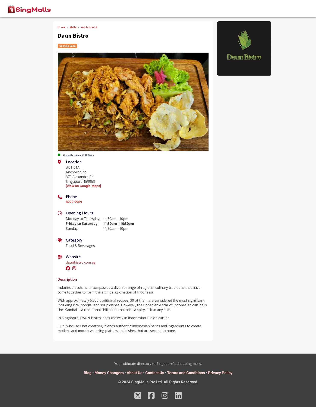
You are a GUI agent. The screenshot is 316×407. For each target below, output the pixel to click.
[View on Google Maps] (83, 186)
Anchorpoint (89, 27)
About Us (134, 372)
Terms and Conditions (186, 372)
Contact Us (154, 372)
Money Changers (109, 372)
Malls (73, 27)
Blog (87, 372)
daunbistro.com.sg (80, 262)
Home (61, 27)
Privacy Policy (220, 372)
